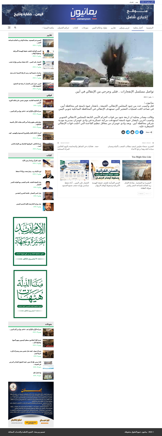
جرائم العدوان (63, 28)
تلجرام (132, 2)
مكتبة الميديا (49, 28)
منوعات (85, 28)
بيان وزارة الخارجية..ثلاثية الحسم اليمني (28, 204)
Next (141, 193)
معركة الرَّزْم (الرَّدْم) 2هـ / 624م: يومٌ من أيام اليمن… (25, 111)
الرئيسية (149, 28)
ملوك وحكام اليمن (99, 28)
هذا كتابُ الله (37, 373)
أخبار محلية (138, 28)
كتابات (75, 28)
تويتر (136, 2)
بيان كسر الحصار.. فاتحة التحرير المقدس (28, 193)
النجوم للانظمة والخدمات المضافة (20, 432)
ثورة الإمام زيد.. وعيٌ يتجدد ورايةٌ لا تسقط (28, 171)
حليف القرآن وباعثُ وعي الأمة (31, 160)
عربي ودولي (124, 28)
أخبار (148, 162)
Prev (148, 193)
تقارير (113, 28)
